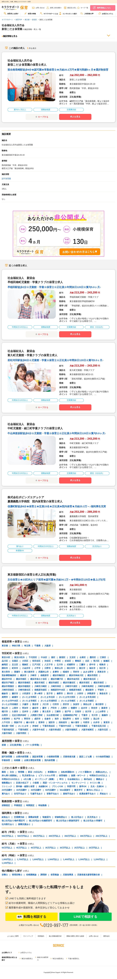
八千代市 (6, 722)
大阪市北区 (103, 730)
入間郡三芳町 (36, 715)
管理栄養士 (17, 875)
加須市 (76, 704)
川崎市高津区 (87, 686)
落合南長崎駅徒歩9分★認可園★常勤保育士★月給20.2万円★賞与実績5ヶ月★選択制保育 (58, 69)
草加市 (25, 708)
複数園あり (7, 783)
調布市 (5, 668)
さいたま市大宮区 (67, 697)
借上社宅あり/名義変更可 (40, 821)
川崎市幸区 (56, 686)
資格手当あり (69, 794)
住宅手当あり (20, 794)
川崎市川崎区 (40, 686)
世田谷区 (36, 661)
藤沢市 (15, 693)
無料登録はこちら (104, 8)
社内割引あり (8, 824)
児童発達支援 (69, 756)
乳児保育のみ (28, 775)
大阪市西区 (21, 733)
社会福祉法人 (74, 779)
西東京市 (101, 672)
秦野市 (60, 693)
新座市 (104, 708)
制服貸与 (47, 817)
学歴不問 (71, 786)
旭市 (57, 719)
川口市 (46, 704)
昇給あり (104, 794)
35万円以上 (50, 848)
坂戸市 (68, 711)
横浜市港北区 (89, 679)
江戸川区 (36, 664)
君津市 (41, 722)
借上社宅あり (77, 817)
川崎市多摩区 (104, 686)
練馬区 (5, 664)
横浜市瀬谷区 (69, 682)
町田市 (15, 668)
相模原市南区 (75, 690)
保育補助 (63, 775)
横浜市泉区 (99, 682)
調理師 (43, 875)
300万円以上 (86, 836)
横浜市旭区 (39, 682)
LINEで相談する (85, 916)
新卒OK (82, 786)
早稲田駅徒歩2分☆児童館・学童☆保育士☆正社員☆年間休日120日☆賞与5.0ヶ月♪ (54, 287)
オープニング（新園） (45, 779)
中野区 (58, 661)
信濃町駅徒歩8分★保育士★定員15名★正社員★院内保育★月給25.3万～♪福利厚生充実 (57, 506)
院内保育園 (50, 760)
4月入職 (27, 779)
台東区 (83, 657)
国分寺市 (71, 668)
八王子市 (48, 664)
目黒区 (15, 661)
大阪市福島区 (71, 730)
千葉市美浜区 (49, 726)
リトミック (7, 786)
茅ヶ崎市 (38, 693)
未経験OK (43, 786)
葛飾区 (25, 664)
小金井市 (26, 668)
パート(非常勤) (32, 745)
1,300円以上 (84, 859)
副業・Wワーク (78, 775)
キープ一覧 (84, 8)
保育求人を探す (11, 13)
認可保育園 (6, 179)
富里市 (107, 722)
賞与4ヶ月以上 (93, 790)
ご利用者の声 (86, 13)
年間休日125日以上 (98, 775)
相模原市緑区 (40, 690)
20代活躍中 (7, 790)
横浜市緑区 (54, 682)
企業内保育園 (22, 756)
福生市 (92, 668)
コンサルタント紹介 (68, 13)
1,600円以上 (38, 859)
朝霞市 (74, 708)
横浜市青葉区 (8, 686)
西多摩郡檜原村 (9, 675)
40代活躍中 (36, 790)
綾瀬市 (15, 697)
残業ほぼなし (102, 772)
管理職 (21, 772)
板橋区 (106, 661)
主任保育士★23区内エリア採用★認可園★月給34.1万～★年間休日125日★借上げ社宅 (56, 579)
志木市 (84, 708)
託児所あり (92, 817)
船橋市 (105, 715)
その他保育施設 (103, 756)
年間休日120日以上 (11, 779)
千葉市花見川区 (99, 726)
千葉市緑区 (23, 730)
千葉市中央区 (65, 726)
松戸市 (17, 719)
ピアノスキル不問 (47, 775)
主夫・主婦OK (97, 786)
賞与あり (6, 794)
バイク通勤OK (85, 772)
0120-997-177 (56, 925)
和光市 (94, 708)
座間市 (5, 697)
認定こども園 (85, 756)
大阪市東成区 (55, 730)
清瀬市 (17, 672)
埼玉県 (27, 646)
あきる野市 (88, 672)
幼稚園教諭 (31, 875)
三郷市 (58, 711)
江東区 (103, 657)
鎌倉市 (5, 693)
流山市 (96, 719)
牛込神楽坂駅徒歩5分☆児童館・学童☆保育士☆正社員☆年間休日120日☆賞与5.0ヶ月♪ (57, 433)
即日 (61, 779)
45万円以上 (21, 848)
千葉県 (37, 646)
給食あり (6, 817)
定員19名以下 (22, 783)
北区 (87, 661)
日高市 (78, 711)
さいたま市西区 (29, 697)
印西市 (86, 722)
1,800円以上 (7, 859)
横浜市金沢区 (73, 679)
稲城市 (66, 672)
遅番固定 (6, 805)
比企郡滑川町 (53, 715)
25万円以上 (79, 848)
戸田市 (54, 708)
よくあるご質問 (13, 936)
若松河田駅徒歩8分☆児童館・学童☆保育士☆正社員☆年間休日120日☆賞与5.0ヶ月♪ (56, 360)
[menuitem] (11, 14)
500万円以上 (23, 836)
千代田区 (33, 657)
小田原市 (26, 693)
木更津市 (6, 719)
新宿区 (62, 657)
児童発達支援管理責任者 (88, 875)
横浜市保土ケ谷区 (38, 679)
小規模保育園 (53, 756)
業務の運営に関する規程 (75, 936)
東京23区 (6, 657)
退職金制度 (33, 817)
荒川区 (96, 661)
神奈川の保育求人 (42, 958)
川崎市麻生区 (24, 690)
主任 (12, 772)
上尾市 (15, 708)
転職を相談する (31, 917)
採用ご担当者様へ (56, 8)
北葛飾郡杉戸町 (70, 715)
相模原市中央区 (58, 690)
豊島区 (78, 661)
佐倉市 (47, 719)
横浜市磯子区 (57, 679)
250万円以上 (101, 836)
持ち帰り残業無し (10, 775)
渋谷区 (47, 661)
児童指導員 (68, 875)
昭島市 (102, 664)
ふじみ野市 (100, 711)
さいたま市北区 (47, 697)
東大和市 (6, 672)
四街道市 (63, 722)
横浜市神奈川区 (76, 675)
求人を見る (75, 117)
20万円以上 (94, 848)
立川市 (60, 664)
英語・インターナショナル (55, 783)
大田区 (25, 661)
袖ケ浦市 (75, 722)
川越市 (25, 704)
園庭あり (100, 779)
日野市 (47, 668)
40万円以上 (36, 848)
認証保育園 (37, 756)
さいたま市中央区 (10, 701)
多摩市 (56, 672)
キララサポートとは (49, 13)
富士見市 (46, 711)
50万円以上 (7, 848)
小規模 (36, 783)
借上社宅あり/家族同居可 (67, 821)
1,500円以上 (53, 859)
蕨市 (44, 708)
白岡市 (5, 715)
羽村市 (76, 672)
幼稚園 (17, 760)
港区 (53, 657)
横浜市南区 (21, 679)
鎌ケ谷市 (30, 722)
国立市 (82, 668)
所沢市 (66, 704)
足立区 (15, 664)
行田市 (56, 704)
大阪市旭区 (7, 733)
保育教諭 (55, 875)
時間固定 (30, 805)
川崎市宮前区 (8, 690)
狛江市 (102, 668)
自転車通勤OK (67, 772)
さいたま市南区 (68, 701)
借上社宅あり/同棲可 (92, 821)
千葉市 (84, 715)
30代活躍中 (21, 790)
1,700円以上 (22, 859)
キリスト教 (95, 783)
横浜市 (23, 675)
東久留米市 (29, 672)
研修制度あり (61, 817)
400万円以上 (54, 836)
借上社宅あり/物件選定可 (13, 821)
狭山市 (5, 708)
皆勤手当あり (53, 794)
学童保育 (6, 760)
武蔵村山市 (43, 672)
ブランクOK (57, 786)
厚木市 (70, 693)
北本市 (25, 711)
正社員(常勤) (15, 745)
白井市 (96, 722)
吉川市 (88, 711)
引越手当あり (36, 794)
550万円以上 (7, 836)
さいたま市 (23, 726)
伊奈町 (35, 726)
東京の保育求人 (27, 958)
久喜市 (15, 711)
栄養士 (5, 875)
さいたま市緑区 (86, 701)
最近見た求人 (71, 8)
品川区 (5, 661)
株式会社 (88, 779)
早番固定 (18, 805)
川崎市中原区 (71, 686)
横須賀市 (89, 690)
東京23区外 (19, 657)
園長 (4, 772)
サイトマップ (28, 936)
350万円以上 (70, 836)
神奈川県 (16, 646)
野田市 (27, 719)
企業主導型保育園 (32, 760)
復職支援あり (24, 824)
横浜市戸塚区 (8, 682)
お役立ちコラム (105, 13)
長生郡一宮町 (8, 726)
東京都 (5, 646)
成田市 (37, 719)
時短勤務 (42, 805)
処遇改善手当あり (87, 794)
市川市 (95, 715)
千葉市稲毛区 (8, 730)
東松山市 (87, 704)
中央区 (44, 657)
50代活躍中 (50, 790)
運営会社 (106, 936)
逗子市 (50, 693)
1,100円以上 (7, 863)
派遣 (4, 745)
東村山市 (59, 668)
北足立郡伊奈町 (19, 715)
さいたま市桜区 (29, 701)
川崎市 (33, 675)
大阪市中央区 (38, 730)
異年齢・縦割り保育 (25, 786)
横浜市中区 (7, 679)
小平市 (37, 668)
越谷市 (35, 708)
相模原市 (44, 675)
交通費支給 (19, 817)
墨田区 (93, 657)
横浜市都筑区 (24, 686)
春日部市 (99, 704)
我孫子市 (18, 722)
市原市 (86, 719)
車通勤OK (52, 772)
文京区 (72, 657)
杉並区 (68, 661)
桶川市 (5, 711)
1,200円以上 (99, 859)
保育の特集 (30, 13)
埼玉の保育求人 (58, 958)
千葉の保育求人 (73, 958)
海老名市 (103, 693)
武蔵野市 (71, 664)
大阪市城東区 (87, 730)
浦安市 (52, 722)
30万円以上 (65, 848)
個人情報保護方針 (55, 936)
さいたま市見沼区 (87, 697)
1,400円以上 (68, 859)
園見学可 (78, 790)
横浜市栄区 (84, 682)
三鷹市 (82, 664)
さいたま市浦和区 (49, 701)
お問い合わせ (40, 8)
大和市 (80, 693)
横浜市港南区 (24, 682)
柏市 (77, 719)
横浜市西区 (92, 675)
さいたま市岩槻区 (10, 704)
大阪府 (47, 646)
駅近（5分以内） (36, 772)
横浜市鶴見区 (59, 675)
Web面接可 (65, 790)
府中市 (92, 664)
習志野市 (67, 719)
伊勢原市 (91, 693)
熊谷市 (35, 704)
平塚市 (101, 690)
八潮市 (35, 711)
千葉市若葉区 (81, 726)
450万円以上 (39, 836)
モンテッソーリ (78, 783)
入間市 (64, 708)
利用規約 (41, 936)
